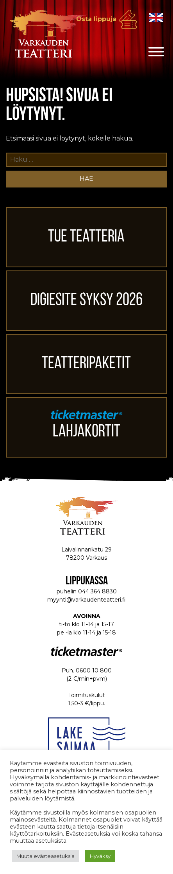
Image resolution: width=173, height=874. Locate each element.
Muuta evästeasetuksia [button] (45, 856)
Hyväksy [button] (100, 856)
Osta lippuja (96, 19)
